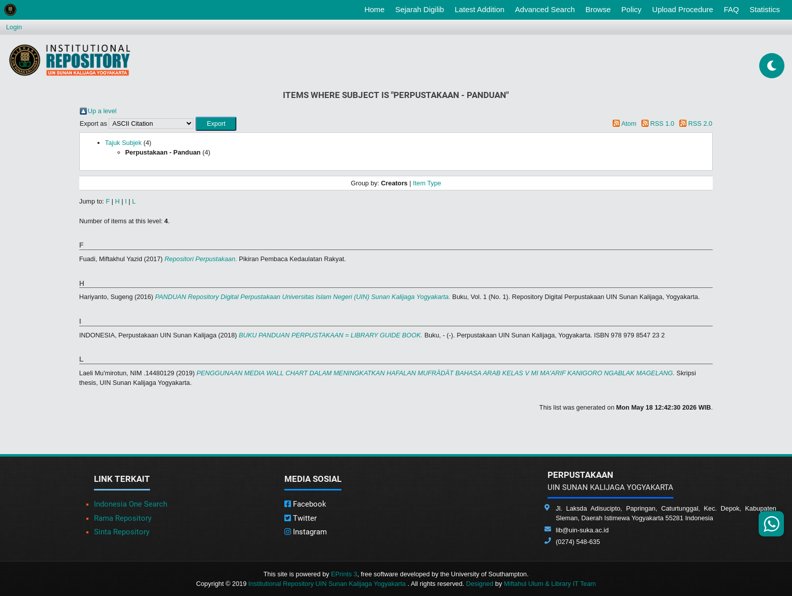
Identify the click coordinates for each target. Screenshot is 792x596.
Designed (479, 583)
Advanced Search (545, 9)
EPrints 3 (344, 574)
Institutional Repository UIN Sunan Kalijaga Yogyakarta (328, 583)
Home (376, 9)
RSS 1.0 (662, 123)
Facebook (305, 504)
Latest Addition (479, 9)
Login (14, 27)
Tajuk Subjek (123, 142)
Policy (631, 9)
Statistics (765, 9)
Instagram (305, 531)
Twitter (300, 518)
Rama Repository (123, 518)
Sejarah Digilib (419, 9)
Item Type (427, 183)
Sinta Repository (122, 531)
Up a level (102, 111)
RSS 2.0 (700, 123)
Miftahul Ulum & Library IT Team (550, 583)
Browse (598, 9)
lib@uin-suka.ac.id (582, 530)
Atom (628, 123)
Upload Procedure (682, 9)
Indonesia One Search (130, 504)
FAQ (731, 9)
